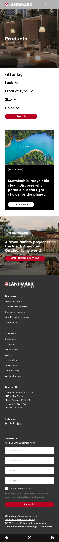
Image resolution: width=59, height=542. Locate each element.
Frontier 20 (10, 344)
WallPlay (9, 355)
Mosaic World (11, 365)
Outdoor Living (12, 370)
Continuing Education (15, 312)
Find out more (21, 204)
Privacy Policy (27, 519)
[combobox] (11, 83)
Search (21, 116)
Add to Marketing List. (21, 488)
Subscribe (29, 504)
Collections (10, 339)
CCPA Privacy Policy (16, 523)
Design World (11, 360)
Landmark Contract (14, 376)
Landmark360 (11, 322)
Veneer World (11, 349)
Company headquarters (16, 306)
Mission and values (14, 301)
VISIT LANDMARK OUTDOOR (25, 258)
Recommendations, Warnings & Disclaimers (28, 526)
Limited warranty (36, 523)
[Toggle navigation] (52, 4)
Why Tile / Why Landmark (17, 317)
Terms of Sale (12, 519)
